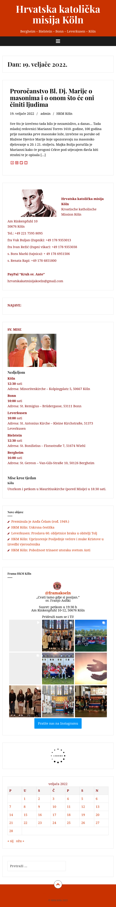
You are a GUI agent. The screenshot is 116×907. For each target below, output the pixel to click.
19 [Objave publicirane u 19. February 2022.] (83, 815)
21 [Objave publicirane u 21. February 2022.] (11, 823)
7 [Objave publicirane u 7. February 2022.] (10, 806)
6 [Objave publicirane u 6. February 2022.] (97, 798)
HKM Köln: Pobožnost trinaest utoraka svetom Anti (50, 550)
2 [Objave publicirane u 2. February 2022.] (39, 798)
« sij (10, 841)
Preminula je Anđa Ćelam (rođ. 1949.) (40, 521)
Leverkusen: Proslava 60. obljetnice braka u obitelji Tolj (54, 533)
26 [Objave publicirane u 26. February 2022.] (83, 823)
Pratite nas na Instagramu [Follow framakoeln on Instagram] (58, 723)
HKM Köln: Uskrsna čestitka (32, 527)
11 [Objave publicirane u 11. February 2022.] (69, 806)
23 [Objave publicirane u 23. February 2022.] (40, 823)
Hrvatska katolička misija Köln (58, 14)
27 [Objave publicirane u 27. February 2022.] (97, 823)
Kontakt (74, 893)
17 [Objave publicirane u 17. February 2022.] (54, 815)
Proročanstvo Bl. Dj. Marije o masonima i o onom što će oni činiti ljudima (52, 98)
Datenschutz (60, 893)
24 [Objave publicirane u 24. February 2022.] (54, 823)
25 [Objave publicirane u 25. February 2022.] (69, 823)
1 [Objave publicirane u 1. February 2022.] (24, 798)
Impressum (44, 893)
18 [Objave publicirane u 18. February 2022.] (69, 815)
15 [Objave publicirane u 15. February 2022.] (25, 815)
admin (46, 113)
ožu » (20, 841)
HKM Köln (64, 113)
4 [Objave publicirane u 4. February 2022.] (68, 798)
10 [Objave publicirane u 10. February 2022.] (54, 806)
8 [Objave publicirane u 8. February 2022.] (24, 806)
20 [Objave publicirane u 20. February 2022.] (97, 815)
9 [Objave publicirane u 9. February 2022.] (39, 806)
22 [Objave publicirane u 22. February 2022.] (25, 823)
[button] (25, 636)
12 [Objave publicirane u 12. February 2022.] (83, 806)
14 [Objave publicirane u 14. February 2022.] (11, 815)
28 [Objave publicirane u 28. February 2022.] (11, 831)
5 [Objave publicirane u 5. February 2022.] (82, 798)
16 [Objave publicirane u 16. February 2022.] (40, 815)
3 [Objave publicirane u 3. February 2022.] (53, 798)
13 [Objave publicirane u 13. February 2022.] (97, 806)
